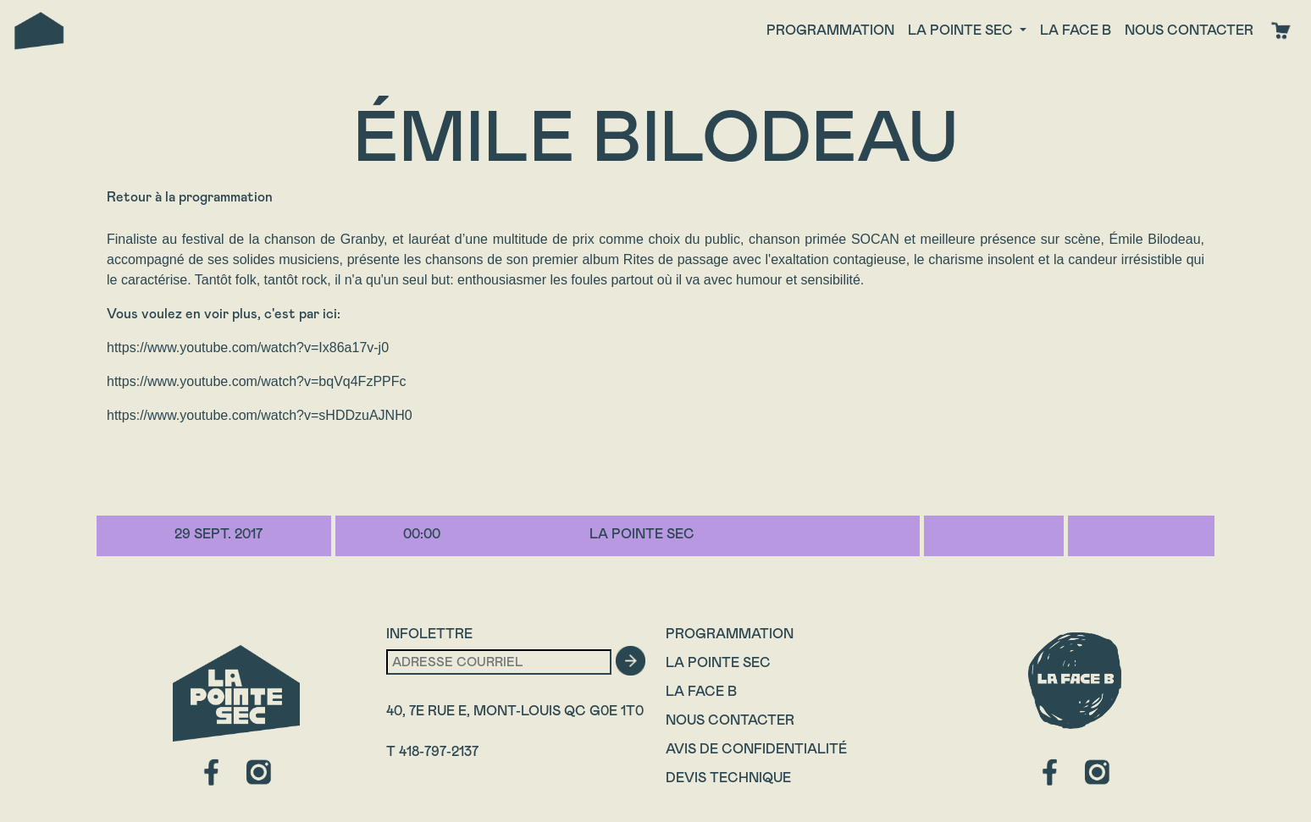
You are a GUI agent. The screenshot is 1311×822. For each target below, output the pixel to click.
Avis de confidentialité (756, 749)
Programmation (830, 30)
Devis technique (728, 777)
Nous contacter (1189, 30)
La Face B (701, 691)
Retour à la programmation (190, 197)
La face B (1075, 30)
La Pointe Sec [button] (962, 30)
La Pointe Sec (718, 662)
